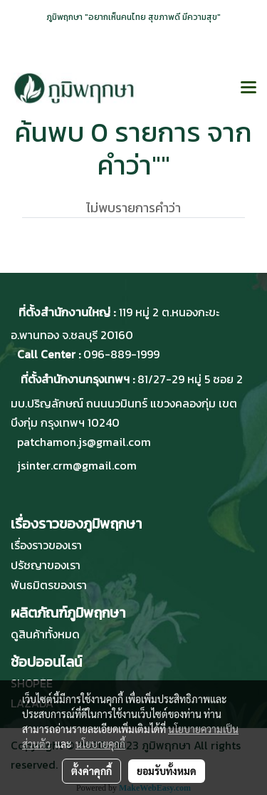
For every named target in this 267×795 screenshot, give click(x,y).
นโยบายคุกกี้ (100, 743)
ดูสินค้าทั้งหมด (45, 634)
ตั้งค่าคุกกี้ (91, 770)
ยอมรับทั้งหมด (167, 770)
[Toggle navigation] (248, 88)
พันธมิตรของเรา (49, 584)
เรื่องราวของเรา (46, 545)
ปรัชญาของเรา (45, 564)
